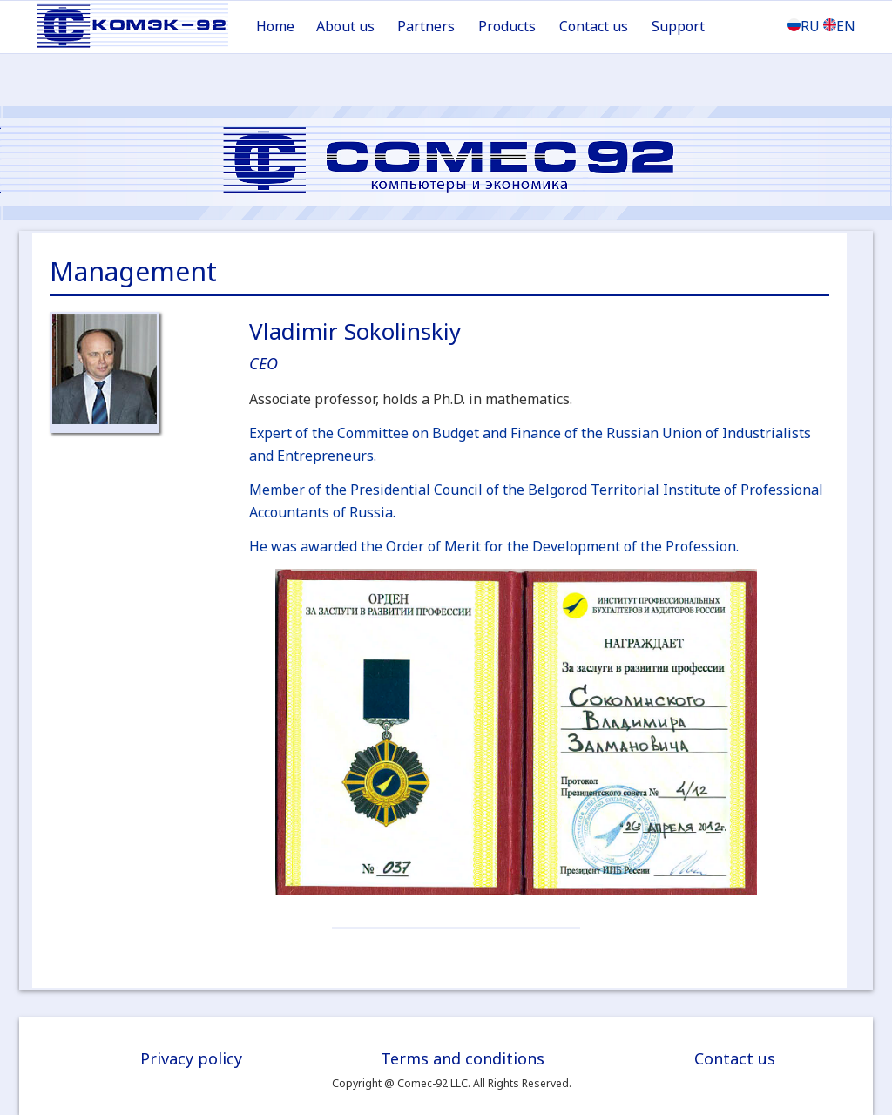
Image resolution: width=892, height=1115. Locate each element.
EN (839, 26)
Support (678, 26)
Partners (426, 26)
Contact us (593, 26)
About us (345, 26)
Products (507, 26)
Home (275, 26)
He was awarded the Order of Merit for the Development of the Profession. (494, 546)
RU (803, 26)
